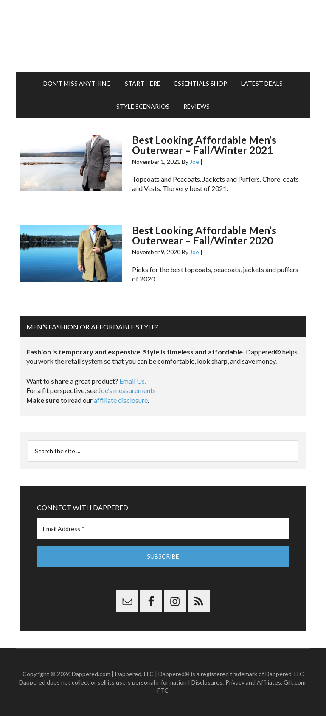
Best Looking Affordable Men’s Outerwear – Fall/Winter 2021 (204, 145)
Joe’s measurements (127, 390)
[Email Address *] (163, 528)
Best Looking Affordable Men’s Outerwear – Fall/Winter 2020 (204, 235)
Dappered (162, 36)
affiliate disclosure (121, 400)
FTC (163, 690)
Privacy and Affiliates (253, 682)
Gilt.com (295, 682)
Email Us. (132, 381)
